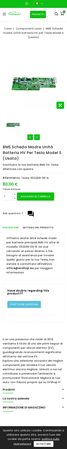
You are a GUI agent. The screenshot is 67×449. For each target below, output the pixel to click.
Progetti (38, 14)
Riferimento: (12, 178)
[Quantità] (7, 196)
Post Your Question (24, 304)
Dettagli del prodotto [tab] (38, 227)
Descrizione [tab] (11, 227)
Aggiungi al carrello (35, 196)
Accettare (43, 444)
